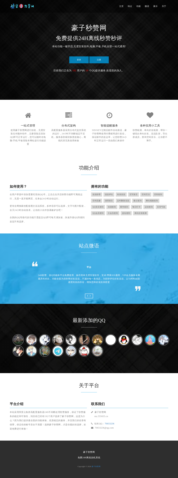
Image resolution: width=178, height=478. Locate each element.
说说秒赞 (96, 194)
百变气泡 (161, 207)
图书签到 (124, 207)
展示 (155, 6)
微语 (147, 6)
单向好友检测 (140, 213)
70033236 (109, 423)
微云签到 (138, 201)
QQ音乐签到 (98, 207)
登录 (79, 60)
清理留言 (109, 201)
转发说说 (121, 194)
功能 (138, 6)
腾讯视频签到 (152, 201)
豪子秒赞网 (96, 466)
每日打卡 (136, 207)
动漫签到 (112, 207)
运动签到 (149, 207)
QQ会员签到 (98, 213)
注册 (99, 60)
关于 (164, 6)
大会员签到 (113, 213)
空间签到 (158, 194)
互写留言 (133, 194)
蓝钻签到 (126, 213)
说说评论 (109, 194)
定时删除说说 (123, 201)
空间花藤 (96, 201)
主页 (121, 6)
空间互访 (146, 194)
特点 (130, 6)
